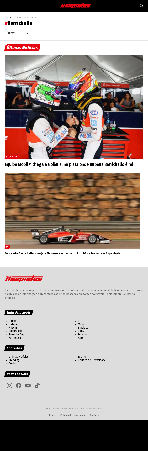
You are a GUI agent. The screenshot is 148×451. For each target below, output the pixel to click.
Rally (81, 331)
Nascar (13, 327)
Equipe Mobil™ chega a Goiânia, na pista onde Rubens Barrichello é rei (70, 164)
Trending (14, 360)
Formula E (15, 337)
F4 (7, 246)
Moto (81, 324)
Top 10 (82, 356)
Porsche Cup (16, 334)
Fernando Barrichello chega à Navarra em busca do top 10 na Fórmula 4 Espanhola (62, 253)
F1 (79, 321)
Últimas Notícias (19, 356)
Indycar (13, 324)
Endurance (15, 331)
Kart (80, 337)
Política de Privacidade (92, 360)
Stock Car (12, 156)
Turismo (82, 334)
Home (12, 321)
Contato (13, 363)
